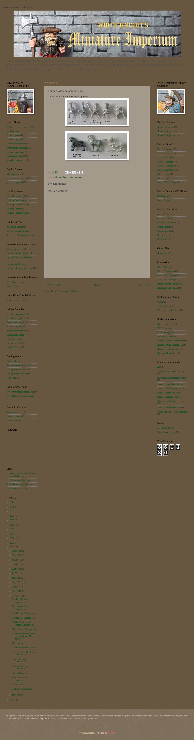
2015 (12, 529)
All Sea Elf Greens (15, 226)
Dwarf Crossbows (165, 153)
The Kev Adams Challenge (18, 480)
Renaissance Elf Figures (168, 397)
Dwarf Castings (14, 416)
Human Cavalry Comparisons (68, 177)
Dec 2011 (16, 551)
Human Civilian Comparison (170, 345)
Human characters (165, 131)
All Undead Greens (15, 282)
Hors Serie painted (15, 339)
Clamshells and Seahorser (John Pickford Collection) (21, 474)
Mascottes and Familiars (18, 300)
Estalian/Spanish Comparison (20, 667)
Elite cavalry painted (16, 326)
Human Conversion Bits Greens (20, 257)
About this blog (164, 428)
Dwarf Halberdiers (165, 161)
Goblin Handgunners (166, 222)
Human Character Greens (18, 253)
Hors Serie (11, 378)
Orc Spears (162, 239)
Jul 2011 (16, 573)
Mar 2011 (16, 591)
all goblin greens (14, 174)
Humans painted (14, 343)
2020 (12, 507)
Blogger (110, 733)
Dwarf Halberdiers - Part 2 (24, 647)
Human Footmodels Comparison (21, 678)
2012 (12, 542)
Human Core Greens (15, 264)
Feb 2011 (16, 595)
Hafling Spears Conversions (170, 283)
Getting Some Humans (17, 369)
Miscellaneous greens (16, 160)
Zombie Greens (13, 286)
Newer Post (52, 285)
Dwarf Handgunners (166, 165)
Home (98, 285)
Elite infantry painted (16, 330)
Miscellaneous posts (166, 432)
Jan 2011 (16, 694)
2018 (12, 516)
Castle (160, 302)
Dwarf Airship (163, 267)
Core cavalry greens (15, 139)
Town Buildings (164, 306)
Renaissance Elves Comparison (20, 607)
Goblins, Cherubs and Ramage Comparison (23, 623)
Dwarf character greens (17, 147)
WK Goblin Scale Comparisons (20, 396)
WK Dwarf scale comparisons (20, 391)
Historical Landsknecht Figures (171, 378)
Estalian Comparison (166, 332)
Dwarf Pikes (163, 174)
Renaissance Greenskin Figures (171, 401)
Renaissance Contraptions (169, 388)
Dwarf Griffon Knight (167, 279)
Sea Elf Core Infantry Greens (20, 235)
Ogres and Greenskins (167, 353)
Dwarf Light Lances (166, 170)
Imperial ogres (163, 200)
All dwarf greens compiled (18, 127)
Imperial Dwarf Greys (167, 182)
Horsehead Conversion (167, 288)
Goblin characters (165, 235)
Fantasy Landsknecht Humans (171, 371)
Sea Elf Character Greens (18, 231)
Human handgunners (166, 135)
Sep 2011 (16, 564)
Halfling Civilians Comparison (20, 600)
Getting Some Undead (17, 373)
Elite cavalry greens (15, 152)
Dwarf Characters (165, 149)
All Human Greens (15, 249)
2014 (12, 533)
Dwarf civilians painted (17, 322)
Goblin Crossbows (165, 214)
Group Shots (163, 253)
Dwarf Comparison (166, 324)
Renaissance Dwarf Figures (169, 392)
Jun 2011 (16, 578)
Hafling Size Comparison (23, 618)
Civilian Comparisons (21, 673)
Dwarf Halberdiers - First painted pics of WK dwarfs (23, 636)
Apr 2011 (16, 586)
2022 (12, 502)
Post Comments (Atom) (67, 291)
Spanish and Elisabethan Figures (172, 411)
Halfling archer (164, 196)
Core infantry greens (16, 143)
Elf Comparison (164, 328)
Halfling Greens (14, 208)
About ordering (13, 361)
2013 (12, 538)
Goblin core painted (15, 335)
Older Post (142, 285)
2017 (12, 520)
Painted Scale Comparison (24, 629)
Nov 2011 (16, 555)
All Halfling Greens (15, 196)
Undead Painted (14, 347)
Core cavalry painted (16, 314)
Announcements (14, 412)
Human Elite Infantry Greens (20, 268)
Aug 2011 (16, 568)
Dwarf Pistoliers (164, 178)
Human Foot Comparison (168, 349)
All (158, 367)
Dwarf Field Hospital (167, 275)
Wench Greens (18, 684)
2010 (12, 700)
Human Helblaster (165, 127)
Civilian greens (13, 135)
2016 (12, 525)
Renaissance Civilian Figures (170, 384)
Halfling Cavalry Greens (17, 200)
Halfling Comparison (166, 336)
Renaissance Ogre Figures (169, 407)
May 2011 (17, 582)
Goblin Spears (163, 226)
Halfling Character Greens (18, 204)
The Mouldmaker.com (17, 488)
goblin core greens (15, 182)
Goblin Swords (164, 231)
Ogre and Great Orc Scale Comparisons (23, 653)
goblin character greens (17, 178)
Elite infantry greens (16, 156)
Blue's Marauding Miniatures (20, 484)
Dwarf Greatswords (166, 157)
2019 (12, 511)
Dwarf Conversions (166, 271)
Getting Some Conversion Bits (20, 365)
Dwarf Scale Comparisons (24, 613)
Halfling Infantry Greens (18, 213)
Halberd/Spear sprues (22, 689)
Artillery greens (13, 131)
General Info (12, 420)
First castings (18, 643)
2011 (12, 547)
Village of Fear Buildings (168, 310)
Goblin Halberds (164, 218)
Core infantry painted (16, 318)
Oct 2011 (16, 560)
